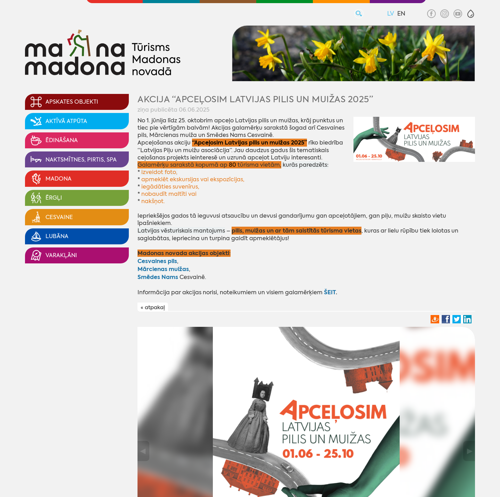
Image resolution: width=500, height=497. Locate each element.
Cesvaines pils (157, 261)
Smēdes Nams (158, 277)
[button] (470, 13)
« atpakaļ (153, 307)
